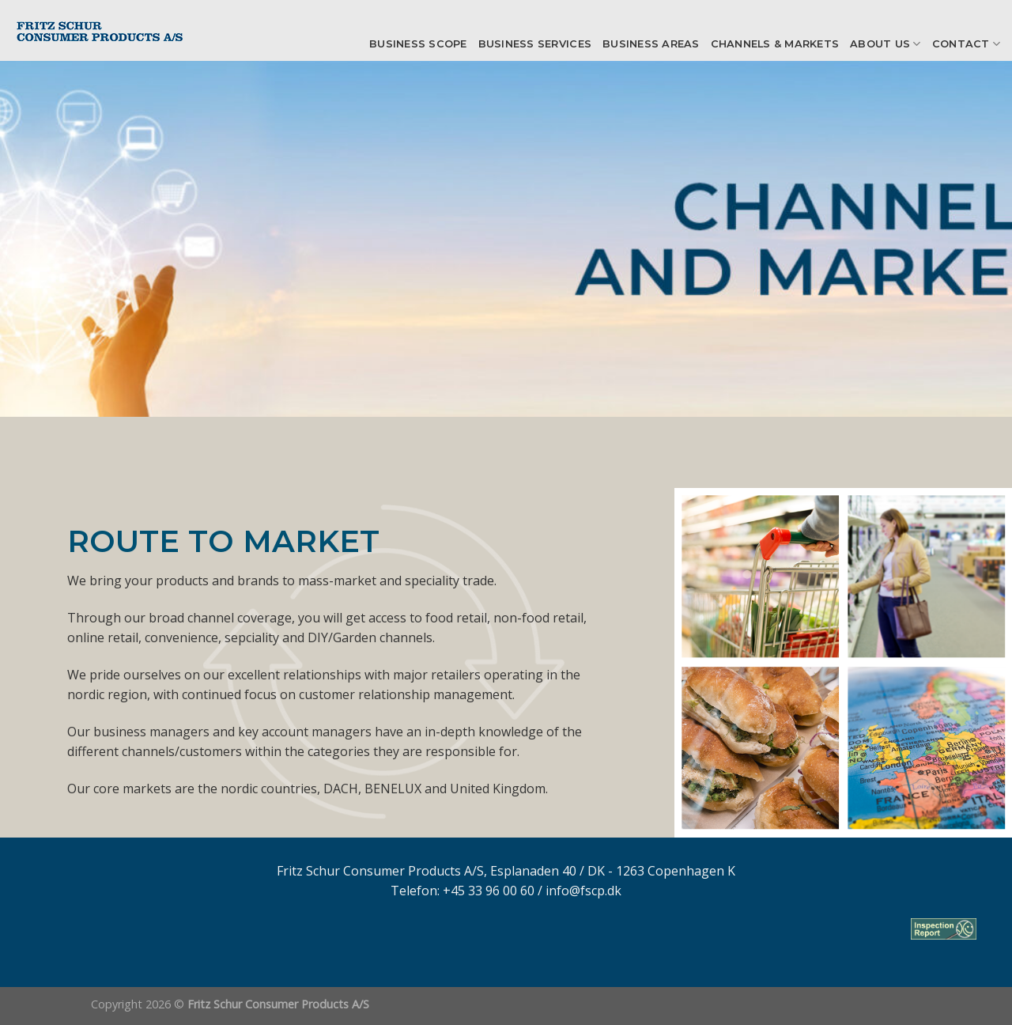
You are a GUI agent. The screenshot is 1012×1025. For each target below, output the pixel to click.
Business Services (534, 44)
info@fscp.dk (583, 890)
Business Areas (651, 44)
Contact (966, 43)
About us (885, 43)
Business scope (418, 44)
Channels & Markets (775, 44)
